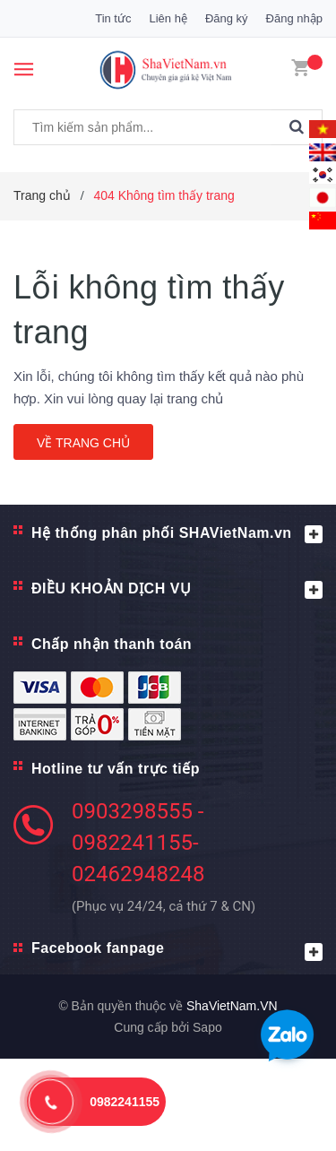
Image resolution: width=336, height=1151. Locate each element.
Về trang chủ (83, 443)
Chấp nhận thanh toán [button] (111, 644)
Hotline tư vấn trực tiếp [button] (115, 768)
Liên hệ (167, 18)
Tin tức (113, 18)
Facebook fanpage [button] (177, 950)
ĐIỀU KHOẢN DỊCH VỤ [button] (177, 590)
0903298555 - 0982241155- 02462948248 (138, 843)
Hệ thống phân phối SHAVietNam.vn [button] (177, 534)
